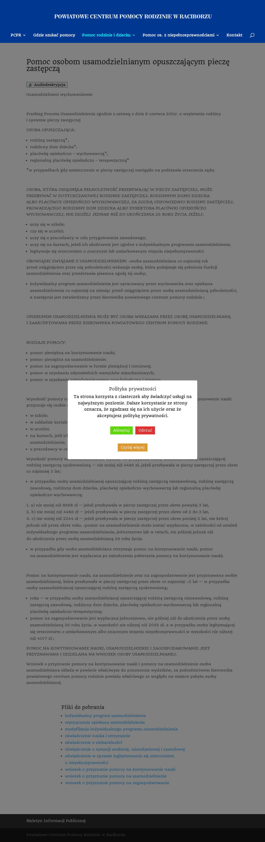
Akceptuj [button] (121, 430)
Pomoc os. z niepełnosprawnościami (178, 35)
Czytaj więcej (132, 447)
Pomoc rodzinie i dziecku (106, 35)
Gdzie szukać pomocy (54, 35)
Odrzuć (145, 430)
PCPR (16, 35)
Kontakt (234, 35)
